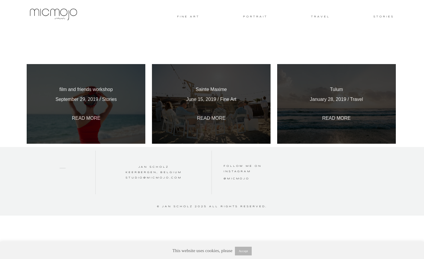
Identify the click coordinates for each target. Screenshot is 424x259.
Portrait (255, 17)
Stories (383, 17)
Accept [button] (243, 251)
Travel (320, 17)
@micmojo (237, 187)
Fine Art (188, 17)
